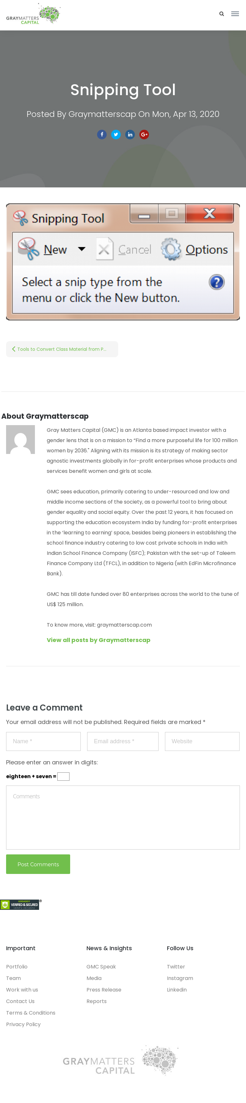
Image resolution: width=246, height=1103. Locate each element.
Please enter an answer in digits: (52, 762)
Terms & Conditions (30, 1013)
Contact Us (20, 1001)
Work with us (22, 989)
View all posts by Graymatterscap (99, 640)
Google (144, 134)
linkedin (130, 134)
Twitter (116, 134)
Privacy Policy (23, 1024)
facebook (102, 134)
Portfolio (17, 966)
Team (13, 978)
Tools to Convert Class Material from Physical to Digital (67, 349)
